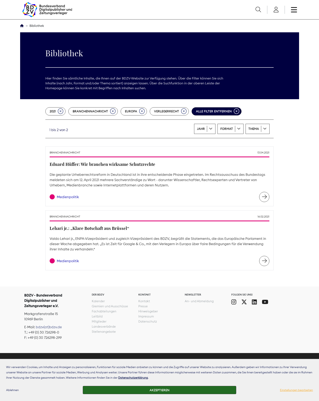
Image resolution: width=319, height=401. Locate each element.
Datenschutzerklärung (133, 377)
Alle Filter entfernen (217, 111)
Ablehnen (12, 390)
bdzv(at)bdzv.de (49, 327)
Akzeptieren (159, 390)
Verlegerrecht (170, 111)
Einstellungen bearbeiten (296, 390)
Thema (253, 129)
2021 (56, 111)
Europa (135, 111)
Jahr (201, 129)
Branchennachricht (94, 111)
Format (226, 129)
